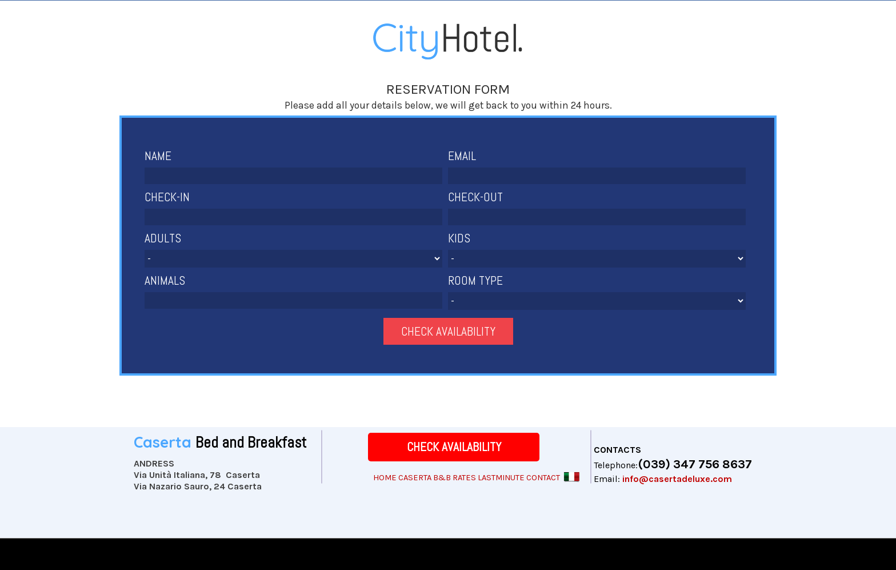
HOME (385, 478)
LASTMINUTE (501, 478)
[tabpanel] (448, 97)
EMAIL (462, 156)
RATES (464, 478)
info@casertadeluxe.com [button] (677, 478)
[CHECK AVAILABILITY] (453, 447)
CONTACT (543, 478)
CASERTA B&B (424, 478)
